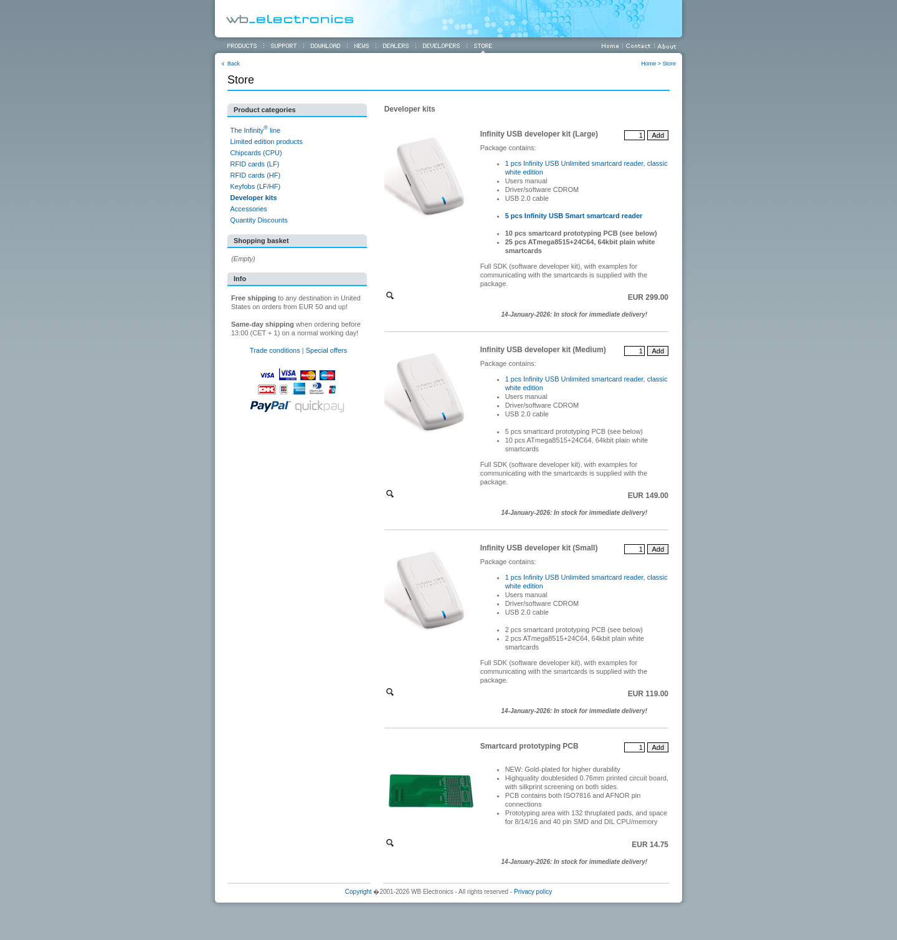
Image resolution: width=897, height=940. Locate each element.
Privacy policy (533, 891)
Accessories (248, 209)
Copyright (358, 891)
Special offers (326, 350)
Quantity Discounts (258, 220)
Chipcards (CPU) (256, 152)
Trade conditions (275, 350)
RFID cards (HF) (255, 175)
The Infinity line (255, 130)
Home (648, 63)
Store (669, 63)
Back (233, 63)
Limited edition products (266, 141)
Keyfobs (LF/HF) (255, 186)
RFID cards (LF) (254, 164)
